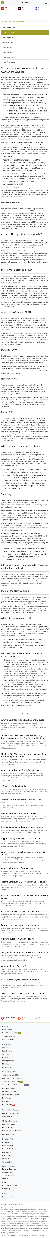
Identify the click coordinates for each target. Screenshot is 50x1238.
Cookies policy (7, 1067)
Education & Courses (9, 1185)
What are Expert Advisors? (13, 966)
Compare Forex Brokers (10, 1110)
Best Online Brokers (9, 1124)
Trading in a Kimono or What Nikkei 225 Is (21, 799)
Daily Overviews (7, 1146)
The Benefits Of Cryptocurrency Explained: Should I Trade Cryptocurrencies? (24, 755)
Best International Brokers (11, 1131)
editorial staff (14, 1232)
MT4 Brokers (6, 1101)
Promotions (6, 1155)
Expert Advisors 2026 (11, 1033)
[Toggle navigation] (46, 3)
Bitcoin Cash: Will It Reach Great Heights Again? (23, 911)
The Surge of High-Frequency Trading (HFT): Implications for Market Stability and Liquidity (22, 737)
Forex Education (8, 52)
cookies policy (41, 1235)
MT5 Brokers (6, 1098)
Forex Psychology (9, 62)
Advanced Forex (18, 21)
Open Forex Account (9, 1116)
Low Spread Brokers (9, 1088)
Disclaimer (6, 1064)
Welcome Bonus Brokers (10, 1095)
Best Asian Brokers (8, 1134)
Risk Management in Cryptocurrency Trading (22, 827)
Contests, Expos (7, 1162)
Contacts (5, 1048)
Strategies (5, 1179)
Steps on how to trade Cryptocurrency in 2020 (22, 993)
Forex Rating (23, 2)
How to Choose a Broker (10, 1113)
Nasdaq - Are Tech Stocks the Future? (18, 813)
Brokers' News (7, 1152)
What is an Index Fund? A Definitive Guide (21, 770)
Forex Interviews (8, 57)
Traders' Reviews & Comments (15, 1085)
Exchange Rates (7, 1197)
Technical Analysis (9, 42)
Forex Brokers (7, 1030)
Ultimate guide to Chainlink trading (17, 938)
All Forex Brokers (10, 1075)
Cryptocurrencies (8, 1039)
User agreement (8, 1061)
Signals (4, 1182)
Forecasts (5, 1142)
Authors (5, 1057)
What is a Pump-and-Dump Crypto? (17, 868)
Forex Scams (8, 1104)
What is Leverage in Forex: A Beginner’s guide (22, 719)
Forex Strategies (8, 37)
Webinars (5, 1159)
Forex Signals (7, 47)
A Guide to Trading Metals (13, 786)
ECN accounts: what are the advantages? (20, 925)
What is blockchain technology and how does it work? (23, 853)
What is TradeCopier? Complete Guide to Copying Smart (24, 896)
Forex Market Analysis (10, 1149)
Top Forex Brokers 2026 (12, 1082)
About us (5, 1054)
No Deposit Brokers (9, 1091)
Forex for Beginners (9, 27)
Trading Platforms (8, 1036)
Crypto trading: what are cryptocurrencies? (21, 838)
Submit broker (7, 1051)
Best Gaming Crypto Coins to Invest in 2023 (21, 979)
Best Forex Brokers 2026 (12, 1078)
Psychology (6, 1189)
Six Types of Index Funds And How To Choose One (24, 952)
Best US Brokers (7, 1128)
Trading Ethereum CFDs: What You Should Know (24, 881)
